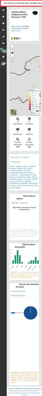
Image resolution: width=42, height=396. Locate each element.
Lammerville (14, 175)
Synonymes (24, 203)
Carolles (25, 166)
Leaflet (27, 115)
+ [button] (12, 50)
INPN (24, 229)
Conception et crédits (26, 388)
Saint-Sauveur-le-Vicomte (25, 185)
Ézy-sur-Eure (28, 168)
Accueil (9, 388)
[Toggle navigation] (5, 8)
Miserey (34, 177)
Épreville (20, 168)
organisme (25, 157)
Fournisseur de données (18, 291)
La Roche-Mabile (24, 175)
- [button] (12, 56)
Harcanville (26, 170)
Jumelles (30, 173)
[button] (12, 53)
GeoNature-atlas (19, 393)
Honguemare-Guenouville (18, 173)
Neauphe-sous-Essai (16, 179)
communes (15, 157)
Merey (29, 177)
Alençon (12, 166)
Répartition (15, 203)
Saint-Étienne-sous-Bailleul (18, 183)
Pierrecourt (20, 181)
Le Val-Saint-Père (20, 177)
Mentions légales (37, 388)
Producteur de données (18, 295)
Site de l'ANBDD (16, 388)
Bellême (19, 166)
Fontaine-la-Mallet (16, 170)
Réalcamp (28, 181)
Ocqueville (27, 179)
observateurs (15, 162)
